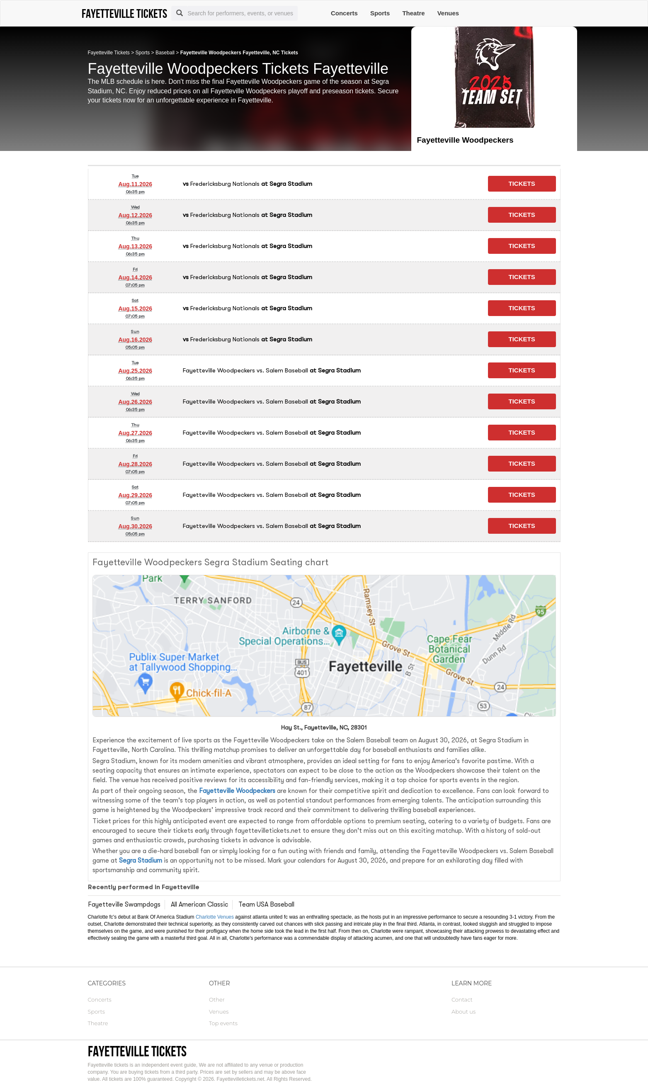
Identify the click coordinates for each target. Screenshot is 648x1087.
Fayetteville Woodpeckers (237, 791)
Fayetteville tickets (137, 1051)
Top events (223, 1023)
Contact (462, 999)
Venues (448, 13)
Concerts (344, 13)
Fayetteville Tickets (109, 53)
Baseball (165, 53)
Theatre (413, 13)
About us (463, 1011)
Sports (380, 13)
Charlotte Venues (215, 917)
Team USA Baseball (266, 904)
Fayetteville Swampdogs (124, 904)
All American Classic (199, 904)
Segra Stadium (140, 860)
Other (217, 999)
